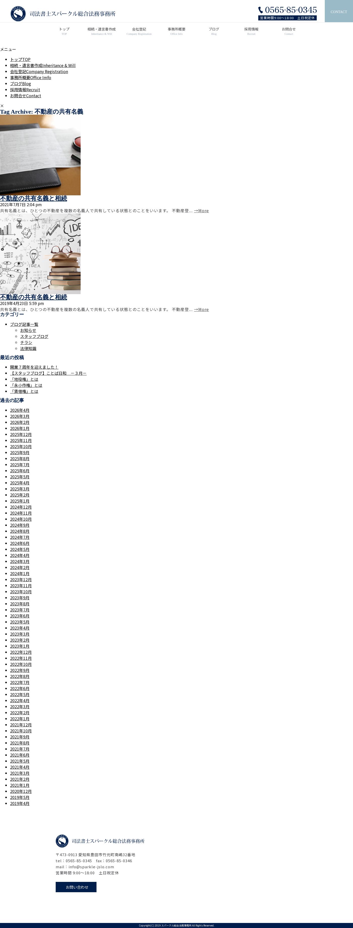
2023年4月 (19, 628)
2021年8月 (19, 743)
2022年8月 (19, 676)
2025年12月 (21, 434)
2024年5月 (19, 549)
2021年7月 (19, 749)
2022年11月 (21, 658)
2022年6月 (19, 688)
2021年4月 (19, 767)
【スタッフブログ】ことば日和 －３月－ (48, 373)
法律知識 (28, 348)
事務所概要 (176, 31)
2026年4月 (19, 410)
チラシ (26, 342)
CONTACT (339, 12)
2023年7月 (19, 610)
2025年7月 (19, 464)
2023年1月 (19, 646)
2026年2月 (19, 422)
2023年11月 (21, 585)
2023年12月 (21, 579)
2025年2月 (19, 495)
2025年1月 (19, 501)
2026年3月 (19, 416)
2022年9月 (19, 670)
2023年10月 (21, 592)
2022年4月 (19, 700)
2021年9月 (19, 737)
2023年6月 (19, 616)
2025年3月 (19, 489)
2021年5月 (19, 761)
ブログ (214, 31)
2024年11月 (21, 513)
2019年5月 (19, 797)
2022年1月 (19, 719)
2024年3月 (19, 561)
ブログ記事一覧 (24, 324)
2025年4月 (19, 483)
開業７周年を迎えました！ (34, 367)
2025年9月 (19, 452)
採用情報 (251, 31)
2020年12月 (21, 791)
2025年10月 (21, 446)
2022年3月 (19, 706)
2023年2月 (19, 640)
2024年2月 (19, 567)
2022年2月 (19, 712)
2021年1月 (19, 785)
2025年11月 (21, 440)
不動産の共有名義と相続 (33, 198)
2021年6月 (19, 755)
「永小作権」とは (26, 385)
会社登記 (139, 31)
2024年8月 (19, 531)
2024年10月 (21, 519)
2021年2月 (19, 779)
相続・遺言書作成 (101, 31)
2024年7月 (19, 537)
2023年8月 (19, 604)
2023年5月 (19, 622)
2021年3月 (19, 773)
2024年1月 (19, 573)
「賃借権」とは (24, 391)
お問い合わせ (77, 887)
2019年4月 (19, 803)
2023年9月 (19, 598)
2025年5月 (19, 477)
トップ (64, 31)
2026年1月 (19, 428)
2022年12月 (21, 652)
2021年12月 (21, 725)
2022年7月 (19, 682)
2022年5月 (19, 694)
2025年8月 (19, 458)
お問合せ (289, 31)
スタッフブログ (34, 336)
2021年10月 (21, 731)
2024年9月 (19, 525)
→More (201, 210)
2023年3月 (19, 634)
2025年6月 (19, 471)
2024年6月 (19, 543)
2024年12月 (21, 507)
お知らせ (28, 330)
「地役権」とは (24, 379)
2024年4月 (19, 555)
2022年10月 (21, 664)
